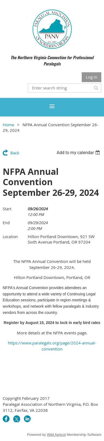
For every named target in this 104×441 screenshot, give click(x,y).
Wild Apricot (56, 435)
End (6, 222)
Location (10, 236)
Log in (91, 77)
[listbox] (78, 152)
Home (8, 124)
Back (14, 152)
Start (7, 208)
